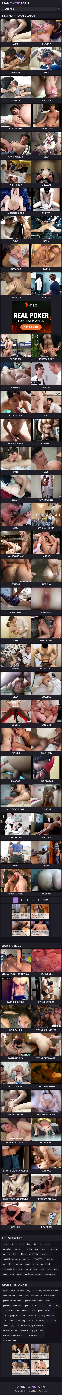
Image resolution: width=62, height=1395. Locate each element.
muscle (54, 1249)
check (53, 1320)
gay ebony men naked (12, 1305)
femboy (19, 1264)
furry (14, 1244)
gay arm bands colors (34, 1300)
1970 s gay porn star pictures (45, 1290)
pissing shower (37, 1305)
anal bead (45, 1264)
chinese (6, 1244)
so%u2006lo (38, 1259)
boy (28, 1290)
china (21, 1244)
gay (35, 1269)
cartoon (44, 1249)
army (47, 1244)
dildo (22, 1315)
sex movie (32, 1315)
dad (47, 1300)
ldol (42, 1335)
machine (34, 1295)
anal (55, 1269)
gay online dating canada (13, 1249)
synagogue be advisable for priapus (33, 1320)
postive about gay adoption (32, 1330)
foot (4, 1264)
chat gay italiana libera (12, 1269)
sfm (4, 1320)
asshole (50, 1259)
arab (12, 1274)
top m (5, 1290)
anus (5, 1274)
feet (11, 1264)
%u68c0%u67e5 (48, 1295)
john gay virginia (47, 1315)
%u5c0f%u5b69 (9, 1340)
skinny (11, 1320)
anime (35, 1264)
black (23, 1254)
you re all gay (8, 1325)
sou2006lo (33, 1254)
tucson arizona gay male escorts (30, 1325)
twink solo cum (9, 1295)
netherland (32, 1335)
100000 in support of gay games (16, 1259)
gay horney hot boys (33, 1274)
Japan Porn (15, 3)
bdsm (15, 1254)
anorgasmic (50, 1274)
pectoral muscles (10, 1330)
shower (25, 1310)
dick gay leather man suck (14, 1335)
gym (26, 1305)
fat (26, 1295)
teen (42, 1269)
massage (6, 1254)
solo (36, 1249)
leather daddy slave (11, 1310)
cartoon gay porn (10, 1315)
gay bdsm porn (17, 1290)
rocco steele (46, 1254)
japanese (38, 1244)
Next (45, 900)
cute (49, 1269)
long (20, 1295)
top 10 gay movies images (43, 1310)
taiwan (28, 1269)
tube (49, 1305)
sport (27, 1264)
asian (29, 1249)
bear (29, 1244)
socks (19, 1274)
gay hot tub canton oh (12, 1300)
